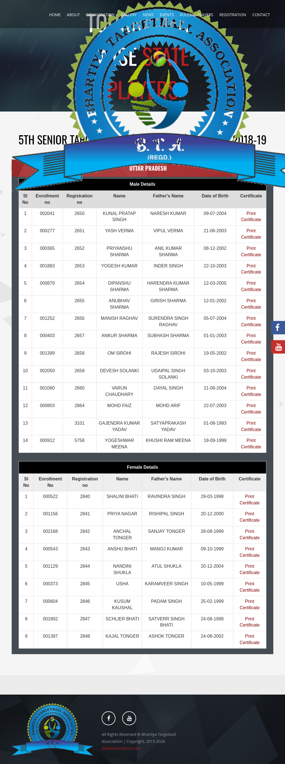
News (148, 14)
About (73, 14)
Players (205, 14)
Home (55, 14)
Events (167, 14)
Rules (185, 14)
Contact (261, 14)
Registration (232, 14)
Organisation (100, 14)
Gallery (129, 14)
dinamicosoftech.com (121, 748)
